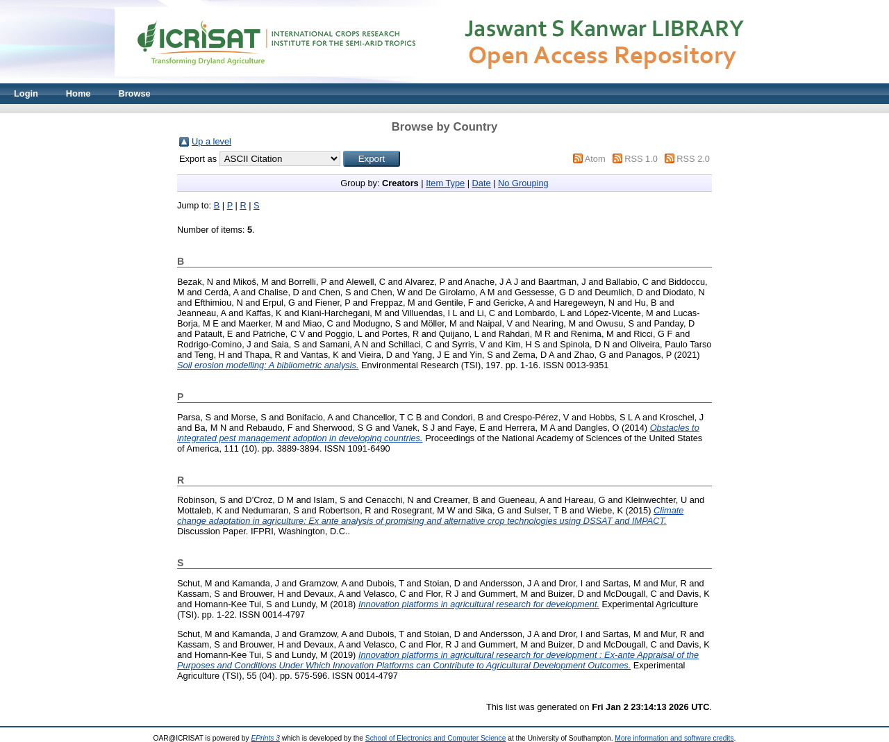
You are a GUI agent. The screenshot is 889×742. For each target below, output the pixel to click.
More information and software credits (674, 738)
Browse (134, 93)
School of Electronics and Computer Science (435, 738)
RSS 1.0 (641, 159)
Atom (595, 159)
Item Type (445, 183)
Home (78, 93)
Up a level (211, 141)
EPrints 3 (265, 738)
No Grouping (523, 183)
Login (26, 93)
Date (481, 183)
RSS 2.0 (693, 159)
